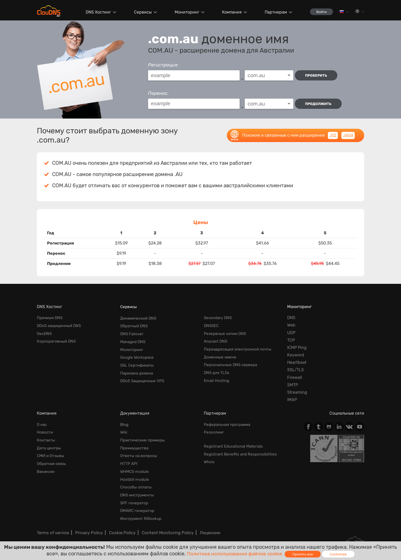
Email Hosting (217, 377)
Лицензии (204, 527)
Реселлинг (214, 431)
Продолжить (319, 103)
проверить (317, 75)
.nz (332, 135)
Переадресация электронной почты (239, 347)
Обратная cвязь (52, 461)
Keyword (295, 355)
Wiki (124, 431)
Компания (229, 12)
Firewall (294, 377)
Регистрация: (163, 65)
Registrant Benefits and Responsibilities (242, 452)
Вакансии (47, 469)
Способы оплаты (136, 484)
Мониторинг (184, 12)
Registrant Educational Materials (235, 445)
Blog (124, 424)
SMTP (292, 384)
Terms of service (52, 527)
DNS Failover (132, 332)
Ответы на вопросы (139, 454)
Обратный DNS (134, 325)
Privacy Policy (87, 527)
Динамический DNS (139, 317)
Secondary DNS (219, 317)
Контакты (46, 439)
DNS (291, 317)
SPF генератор (134, 498)
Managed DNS (133, 340)
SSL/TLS (295, 369)
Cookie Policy (119, 527)
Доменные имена (221, 355)
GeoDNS (44, 332)
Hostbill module (135, 476)
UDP (291, 332)
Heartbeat (296, 362)
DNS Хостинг (95, 12)
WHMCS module (135, 469)
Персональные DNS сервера (232, 362)
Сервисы (140, 12)
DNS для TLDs (217, 369)
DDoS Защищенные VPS (143, 377)
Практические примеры (144, 439)
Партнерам (273, 12)
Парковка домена (137, 369)
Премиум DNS (50, 317)
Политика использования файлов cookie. (234, 553)
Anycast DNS (216, 340)
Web (291, 325)
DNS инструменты (138, 491)
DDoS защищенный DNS (60, 325)
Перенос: (158, 93)
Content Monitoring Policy (163, 527)
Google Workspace (137, 355)
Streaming (297, 392)
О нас (42, 424)
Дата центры (49, 446)
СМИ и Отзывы (51, 454)
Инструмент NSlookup (142, 513)
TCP (291, 340)
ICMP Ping (297, 347)
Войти (320, 11)
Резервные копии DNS (226, 332)
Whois (209, 460)
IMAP (292, 399)
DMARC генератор (138, 506)
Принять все (304, 554)
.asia (347, 135)
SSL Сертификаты (138, 362)
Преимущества (135, 446)
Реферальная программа (228, 424)
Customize (340, 554)
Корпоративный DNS (57, 340)
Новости (45, 431)
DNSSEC (212, 325)
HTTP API (129, 461)
